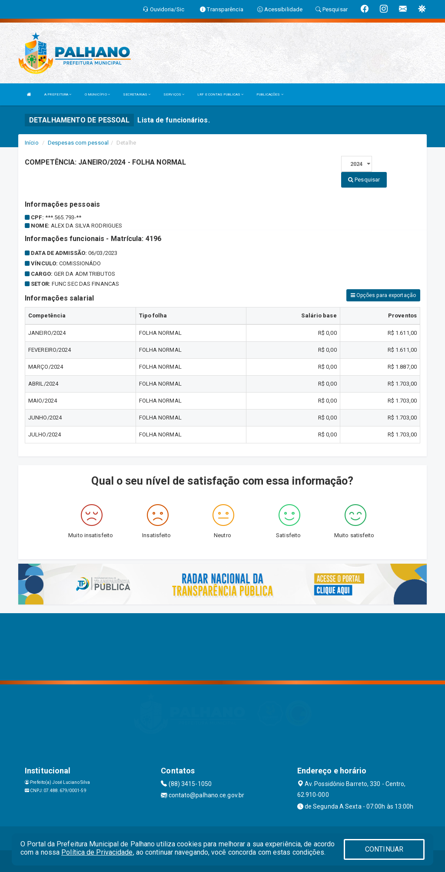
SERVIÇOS (173, 94)
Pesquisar (364, 179)
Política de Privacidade (97, 852)
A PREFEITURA (57, 94)
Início (32, 142)
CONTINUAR (384, 849)
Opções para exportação (383, 295)
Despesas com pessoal (78, 142)
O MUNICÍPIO (97, 94)
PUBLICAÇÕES (269, 94)
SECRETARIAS (136, 94)
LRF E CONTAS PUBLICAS (220, 94)
